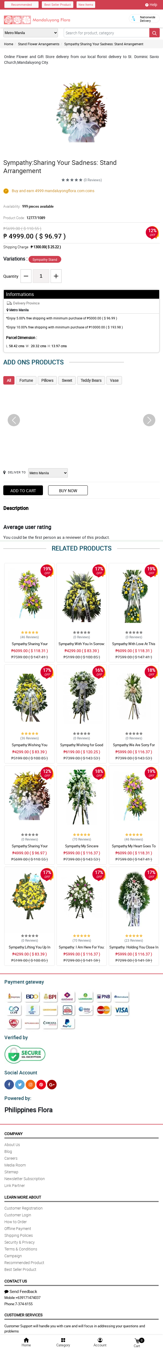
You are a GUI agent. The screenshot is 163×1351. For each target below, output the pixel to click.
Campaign (13, 1252)
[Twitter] (20, 1082)
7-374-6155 (24, 1300)
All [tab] (9, 380)
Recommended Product (24, 1259)
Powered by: (16, 1095)
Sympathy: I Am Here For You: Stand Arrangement (81, 949)
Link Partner (14, 1182)
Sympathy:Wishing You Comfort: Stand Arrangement (30, 747)
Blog (8, 1148)
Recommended (21, 4)
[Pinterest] (41, 1082)
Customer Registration (23, 1204)
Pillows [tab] (47, 380)
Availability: (27, 206)
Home (8, 44)
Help (151, 5)
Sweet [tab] (67, 380)
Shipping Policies (18, 1232)
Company (13, 1130)
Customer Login (17, 1211)
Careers (11, 1154)
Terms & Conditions (20, 1245)
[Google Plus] (52, 1082)
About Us (12, 1141)
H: (52, 346)
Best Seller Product (57, 4)
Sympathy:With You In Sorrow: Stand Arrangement (82, 646)
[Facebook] (9, 1082)
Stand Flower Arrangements (38, 44)
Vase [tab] (114, 380)
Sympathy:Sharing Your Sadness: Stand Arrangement (103, 44)
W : (33, 346)
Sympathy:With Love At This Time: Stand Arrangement (133, 646)
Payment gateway (21, 981)
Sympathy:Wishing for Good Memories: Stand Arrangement (81, 747)
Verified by (15, 1036)
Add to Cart (23, 490)
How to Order (15, 1218)
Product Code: (23, 217)
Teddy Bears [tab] (91, 380)
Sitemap (11, 1168)
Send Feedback (20, 1288)
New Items (85, 4)
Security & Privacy (19, 1238)
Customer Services (23, 1311)
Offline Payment (17, 1225)
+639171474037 (28, 1294)
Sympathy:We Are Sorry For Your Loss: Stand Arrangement (133, 747)
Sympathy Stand (45, 259)
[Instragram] (30, 1082)
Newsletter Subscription (24, 1175)
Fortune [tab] (26, 380)
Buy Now (68, 490)
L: (14, 346)
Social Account (19, 1070)
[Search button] (154, 32)
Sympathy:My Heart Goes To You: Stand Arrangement (134, 848)
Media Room (15, 1161)
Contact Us (15, 1277)
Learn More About (22, 1193)
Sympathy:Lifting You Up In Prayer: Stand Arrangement (29, 949)
